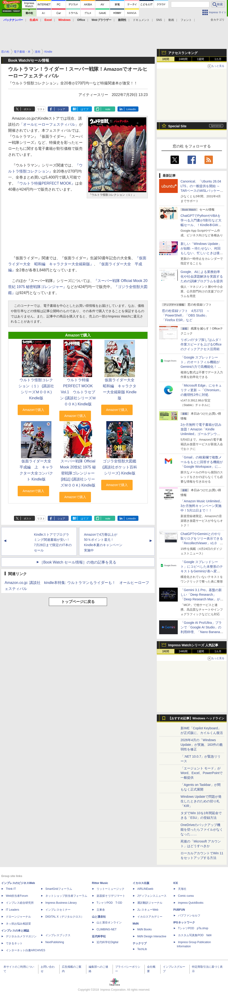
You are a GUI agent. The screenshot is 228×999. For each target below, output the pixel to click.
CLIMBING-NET (107, 929)
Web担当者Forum (17, 895)
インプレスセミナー (57, 909)
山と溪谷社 (99, 916)
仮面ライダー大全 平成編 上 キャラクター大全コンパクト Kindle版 (37, 470)
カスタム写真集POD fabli (194, 935)
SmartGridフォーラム (58, 888)
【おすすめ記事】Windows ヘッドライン (196, 718)
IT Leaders (12, 909)
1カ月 (218, 59)
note (107, 109)
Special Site (177, 126)
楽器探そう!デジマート (111, 895)
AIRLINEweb (145, 888)
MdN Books (144, 929)
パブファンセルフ (189, 915)
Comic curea (186, 895)
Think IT (11, 888)
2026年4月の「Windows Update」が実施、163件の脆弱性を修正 (202, 744)
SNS (159, 20)
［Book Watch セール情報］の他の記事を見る (78, 562)
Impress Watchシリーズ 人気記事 (193, 645)
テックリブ (140, 943)
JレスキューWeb (147, 909)
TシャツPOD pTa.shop (193, 928)
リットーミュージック (110, 888)
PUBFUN (179, 909)
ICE (175, 883)
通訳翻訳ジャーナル (149, 902)
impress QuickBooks (190, 902)
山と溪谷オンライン (109, 922)
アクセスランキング (183, 53)
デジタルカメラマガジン (21, 936)
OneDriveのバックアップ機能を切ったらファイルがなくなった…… (202, 829)
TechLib (142, 949)
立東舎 (101, 909)
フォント (186, 20)
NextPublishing (54, 942)
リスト (41, 109)
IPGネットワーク (184, 922)
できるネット (14, 943)
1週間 (200, 59)
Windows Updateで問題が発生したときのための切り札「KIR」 (201, 801)
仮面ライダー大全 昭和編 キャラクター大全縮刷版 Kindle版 (120, 389)
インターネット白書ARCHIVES (25, 950)
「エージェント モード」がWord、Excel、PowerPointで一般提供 (202, 772)
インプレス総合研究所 (20, 902)
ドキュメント (141, 20)
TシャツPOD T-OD (109, 902)
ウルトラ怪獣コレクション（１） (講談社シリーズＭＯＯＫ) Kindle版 (36, 389)
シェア (61, 109)
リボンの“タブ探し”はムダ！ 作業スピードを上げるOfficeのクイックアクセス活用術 (201, 344)
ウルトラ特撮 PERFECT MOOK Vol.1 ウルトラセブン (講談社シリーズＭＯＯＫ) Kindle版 (78, 392)
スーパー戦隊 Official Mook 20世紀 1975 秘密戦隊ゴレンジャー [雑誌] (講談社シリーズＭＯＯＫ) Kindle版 (78, 473)
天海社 (182, 888)
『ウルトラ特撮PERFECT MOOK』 (45, 183)
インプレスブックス (57, 935)
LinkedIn (131, 109)
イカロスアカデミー (149, 916)
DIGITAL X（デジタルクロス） (64, 916)
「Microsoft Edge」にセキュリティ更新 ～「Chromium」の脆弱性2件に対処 (201, 390)
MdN (136, 923)
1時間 (165, 59)
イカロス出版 (141, 883)
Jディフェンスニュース (152, 895)
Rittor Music (100, 883)
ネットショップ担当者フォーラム (66, 895)
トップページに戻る (78, 602)
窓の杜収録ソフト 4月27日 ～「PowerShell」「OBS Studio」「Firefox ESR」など (186, 315)
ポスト (27, 109)
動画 (171, 20)
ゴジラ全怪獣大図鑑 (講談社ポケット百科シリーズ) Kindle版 (119, 467)
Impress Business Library (61, 902)
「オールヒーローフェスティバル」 (49, 124)
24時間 (183, 59)
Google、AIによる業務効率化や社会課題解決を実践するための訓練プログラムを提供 (202, 276)
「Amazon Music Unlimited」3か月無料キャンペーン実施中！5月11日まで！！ (202, 505)
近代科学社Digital (107, 942)
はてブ (84, 109)
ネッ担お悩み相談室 (18, 923)
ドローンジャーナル (18, 916)
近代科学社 (99, 936)
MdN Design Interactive (151, 936)
